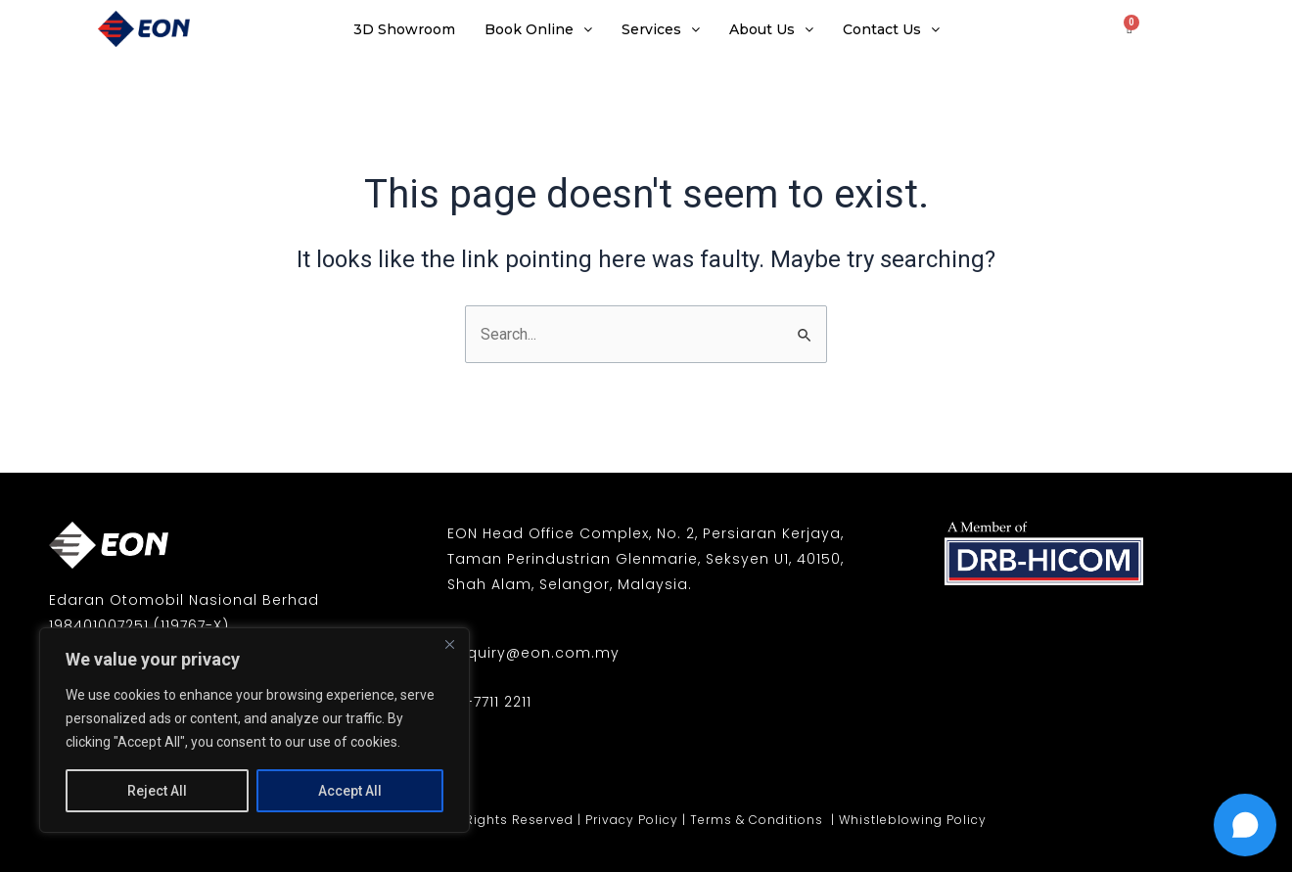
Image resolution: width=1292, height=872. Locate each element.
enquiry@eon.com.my (533, 653)
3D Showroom (404, 29)
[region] (254, 730)
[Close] (449, 644)
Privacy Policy (631, 819)
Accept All (350, 791)
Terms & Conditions (758, 819)
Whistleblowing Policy (913, 819)
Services (661, 29)
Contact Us (891, 29)
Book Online (538, 29)
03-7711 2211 (489, 701)
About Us (771, 29)
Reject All (157, 791)
